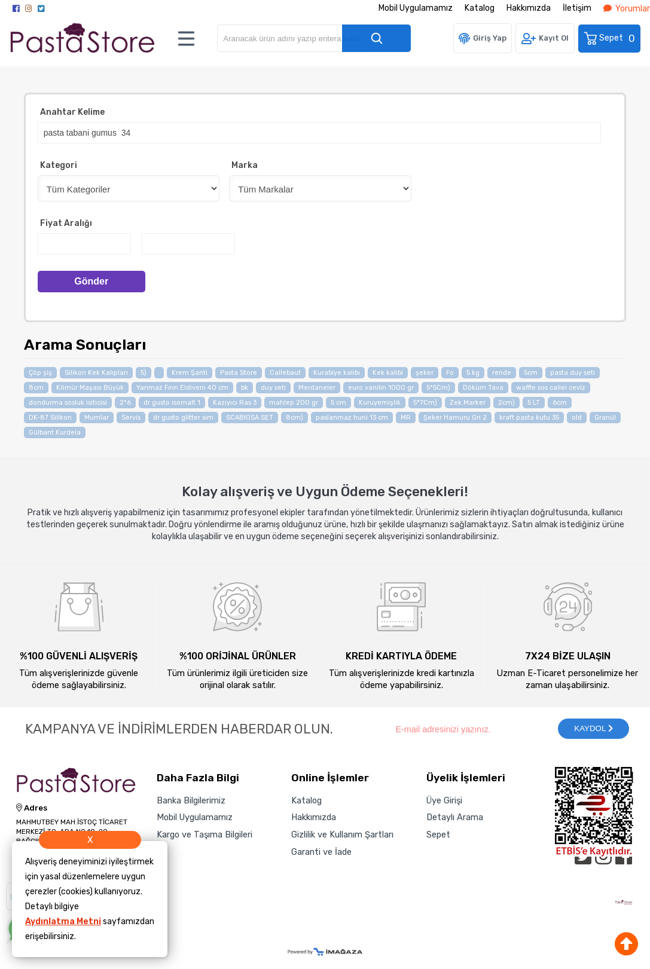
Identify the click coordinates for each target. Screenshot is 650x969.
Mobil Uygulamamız (416, 8)
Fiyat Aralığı (66, 223)
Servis (131, 417)
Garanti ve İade (321, 851)
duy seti (273, 388)
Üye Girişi (444, 800)
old (577, 417)
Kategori (58, 165)
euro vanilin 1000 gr (381, 388)
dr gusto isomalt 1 (172, 402)
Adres (31, 808)
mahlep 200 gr (293, 402)
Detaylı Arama (454, 817)
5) (144, 373)
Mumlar (96, 417)
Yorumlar (626, 9)
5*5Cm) (438, 388)
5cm (531, 373)
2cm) (506, 402)
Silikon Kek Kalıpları (96, 373)
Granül (605, 417)
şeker (425, 373)
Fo (450, 373)
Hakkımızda (528, 8)
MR (406, 417)
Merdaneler (316, 388)
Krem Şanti (189, 373)
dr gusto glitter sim (183, 417)
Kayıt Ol (554, 37)
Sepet (609, 38)
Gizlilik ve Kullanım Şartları (342, 834)
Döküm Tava (483, 388)
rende (501, 373)
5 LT (533, 402)
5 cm (338, 402)
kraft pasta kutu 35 (529, 417)
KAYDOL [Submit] (593, 728)
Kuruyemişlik (380, 402)
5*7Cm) (425, 402)
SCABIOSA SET (249, 417)
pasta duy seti (572, 373)
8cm (36, 388)
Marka (244, 165)
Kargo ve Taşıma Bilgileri (204, 834)
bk (244, 388)
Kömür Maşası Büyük (90, 388)
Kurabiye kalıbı (336, 373)
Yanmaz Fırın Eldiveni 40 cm (182, 388)
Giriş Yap (489, 37)
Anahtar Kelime (72, 112)
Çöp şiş (40, 373)
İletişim (577, 8)
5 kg (473, 373)
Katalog (480, 8)
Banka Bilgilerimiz (191, 800)
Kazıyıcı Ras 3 (235, 402)
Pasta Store (238, 373)
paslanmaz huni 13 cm (352, 417)
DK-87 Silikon (50, 417)
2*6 (125, 402)
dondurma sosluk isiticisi (68, 402)
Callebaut (285, 373)
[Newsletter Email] (470, 729)
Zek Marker (468, 402)
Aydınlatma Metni (63, 921)
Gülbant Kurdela (55, 432)
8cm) (294, 417)
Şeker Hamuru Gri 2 (455, 417)
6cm (560, 402)
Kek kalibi (388, 373)
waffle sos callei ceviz (550, 388)
